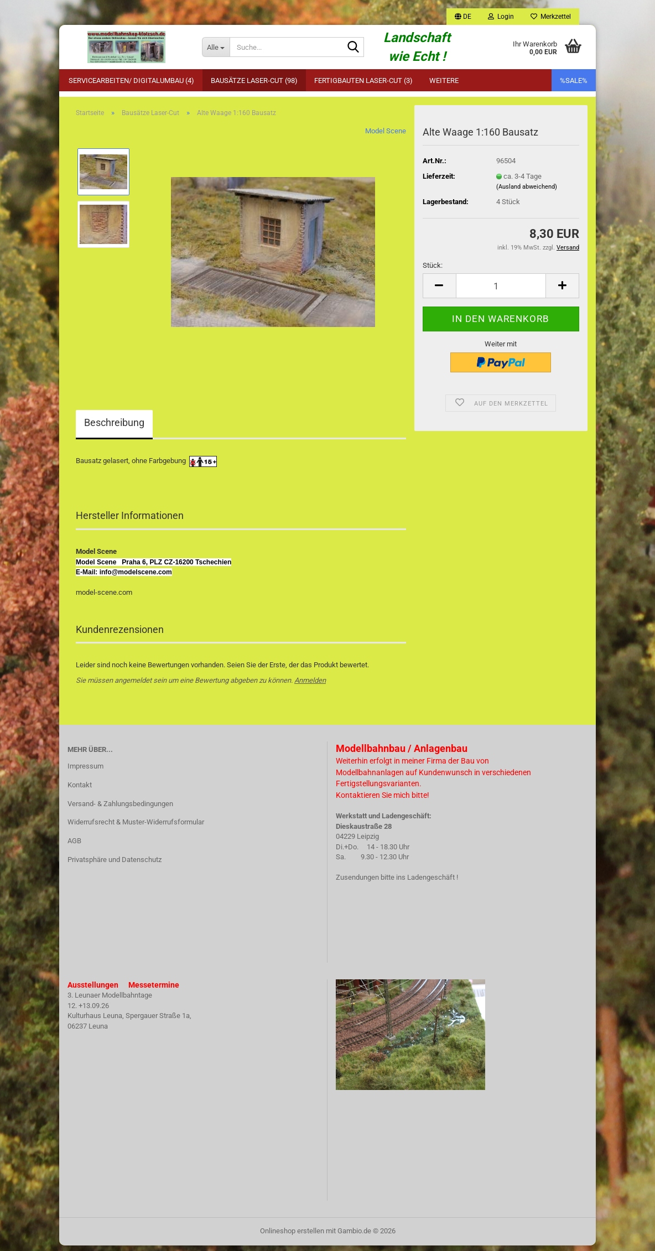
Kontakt (79, 790)
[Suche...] (216, 47)
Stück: (433, 271)
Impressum (85, 771)
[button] (463, 16)
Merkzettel (551, 16)
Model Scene (385, 137)
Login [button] (501, 16)
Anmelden (310, 686)
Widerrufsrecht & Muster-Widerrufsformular (135, 828)
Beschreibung (114, 428)
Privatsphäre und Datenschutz (114, 865)
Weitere (444, 80)
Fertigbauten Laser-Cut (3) (363, 80)
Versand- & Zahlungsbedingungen (120, 809)
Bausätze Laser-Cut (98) (254, 80)
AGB (74, 847)
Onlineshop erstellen (292, 1236)
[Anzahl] (501, 291)
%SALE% (574, 80)
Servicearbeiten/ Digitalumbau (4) (131, 80)
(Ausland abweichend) (526, 192)
